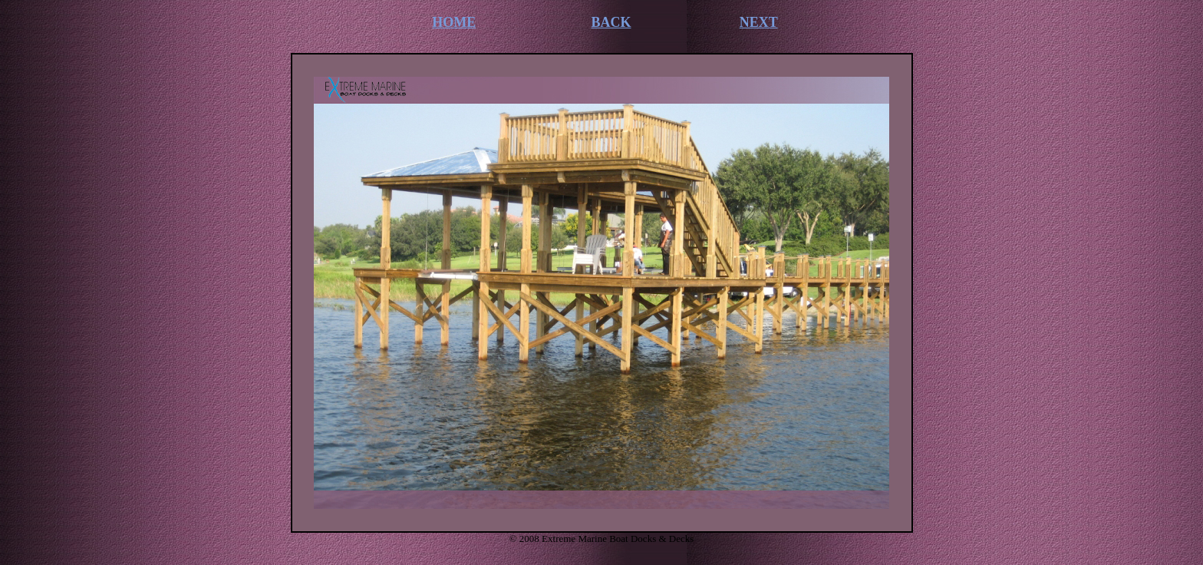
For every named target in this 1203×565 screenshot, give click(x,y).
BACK (611, 22)
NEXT (759, 22)
